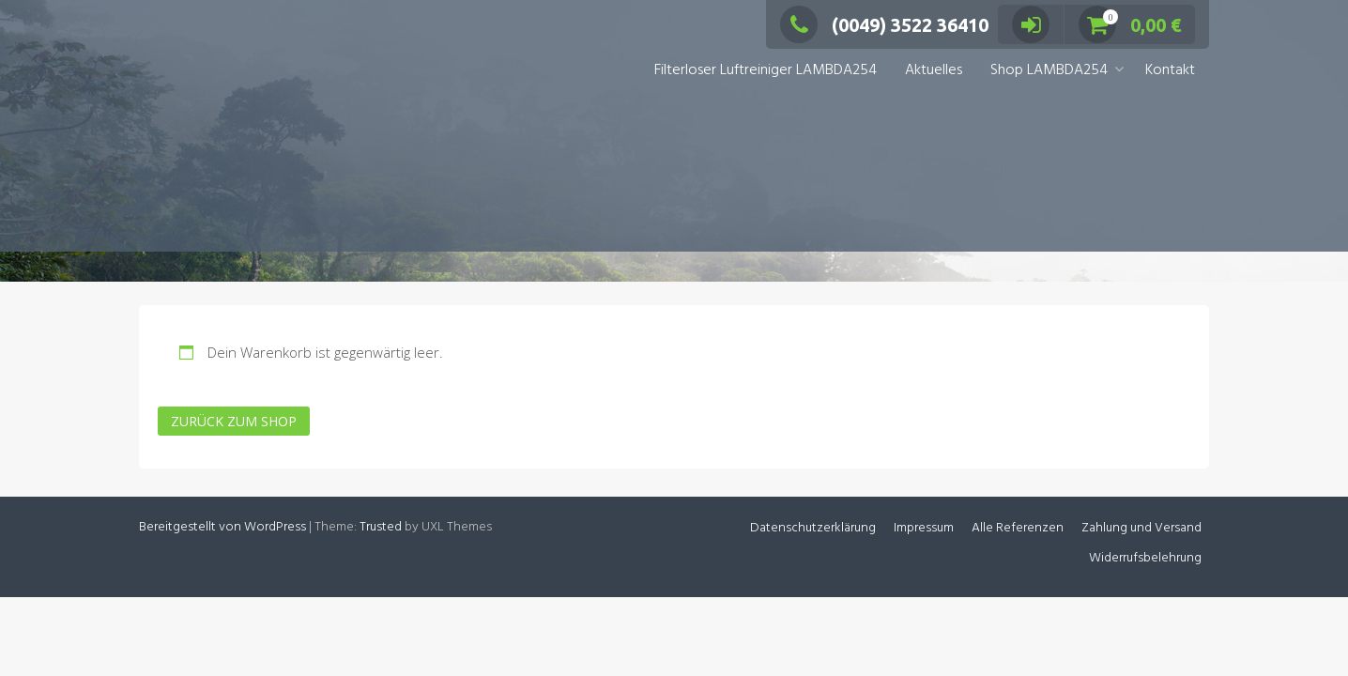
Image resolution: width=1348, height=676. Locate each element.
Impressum (924, 528)
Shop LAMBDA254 (1049, 70)
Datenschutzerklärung (813, 528)
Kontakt (1170, 70)
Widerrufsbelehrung (1145, 558)
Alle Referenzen (1018, 528)
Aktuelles (933, 70)
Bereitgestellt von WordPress (222, 527)
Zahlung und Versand (1141, 528)
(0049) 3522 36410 (884, 25)
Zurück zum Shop (234, 421)
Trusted (381, 527)
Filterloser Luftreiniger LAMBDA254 (765, 70)
